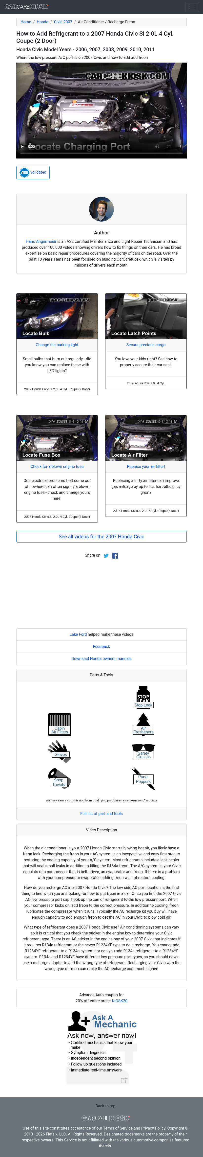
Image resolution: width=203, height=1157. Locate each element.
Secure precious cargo (146, 344)
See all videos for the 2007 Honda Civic (101, 537)
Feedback (101, 646)
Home (25, 22)
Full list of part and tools (101, 813)
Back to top (105, 1106)
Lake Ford (78, 634)
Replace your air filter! (146, 466)
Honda (42, 22)
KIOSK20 (119, 1000)
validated (33, 173)
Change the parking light (57, 344)
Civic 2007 (63, 22)
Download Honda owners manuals (101, 658)
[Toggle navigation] (192, 7)
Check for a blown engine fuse (57, 466)
